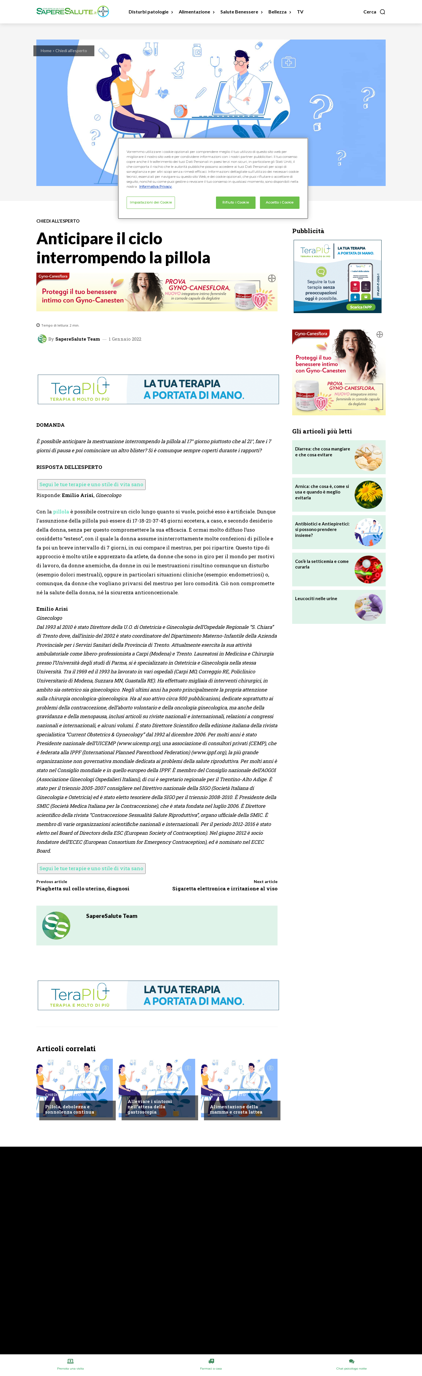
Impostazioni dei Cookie (151, 202)
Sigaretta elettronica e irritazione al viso (225, 888)
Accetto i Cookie (279, 202)
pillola (61, 511)
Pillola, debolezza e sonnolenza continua (69, 1109)
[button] (374, 11)
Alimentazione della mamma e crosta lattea (236, 1109)
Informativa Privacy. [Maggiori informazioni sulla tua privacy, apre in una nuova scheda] (155, 187)
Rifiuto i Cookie (235, 202)
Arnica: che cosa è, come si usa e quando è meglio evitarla (322, 492)
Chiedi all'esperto (71, 50)
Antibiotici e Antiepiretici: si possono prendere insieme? (322, 529)
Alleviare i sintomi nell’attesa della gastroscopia (149, 1106)
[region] (213, 178)
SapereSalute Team (77, 339)
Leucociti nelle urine (316, 598)
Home (46, 50)
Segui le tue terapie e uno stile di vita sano (91, 484)
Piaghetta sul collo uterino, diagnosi (83, 888)
